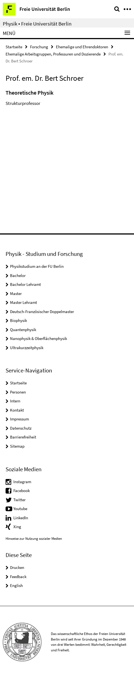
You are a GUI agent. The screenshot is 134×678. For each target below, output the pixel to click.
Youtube (20, 508)
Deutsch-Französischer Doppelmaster (42, 311)
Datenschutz (20, 428)
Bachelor (18, 275)
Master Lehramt (23, 302)
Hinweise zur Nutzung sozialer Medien (34, 538)
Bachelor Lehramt (25, 284)
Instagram (22, 481)
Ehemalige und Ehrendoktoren (82, 46)
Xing (17, 526)
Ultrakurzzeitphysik (26, 347)
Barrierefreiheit (23, 437)
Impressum (19, 419)
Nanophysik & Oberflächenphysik (38, 338)
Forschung (39, 46)
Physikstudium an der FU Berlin (37, 266)
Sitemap (17, 446)
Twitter (19, 499)
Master (16, 293)
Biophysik (18, 320)
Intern (15, 401)
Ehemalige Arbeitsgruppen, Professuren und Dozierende (53, 54)
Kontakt (17, 410)
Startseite (14, 46)
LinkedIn (20, 517)
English (16, 585)
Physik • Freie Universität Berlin (37, 23)
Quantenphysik (23, 329)
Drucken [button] (17, 567)
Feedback (18, 576)
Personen (18, 392)
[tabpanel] (67, 99)
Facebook (21, 490)
